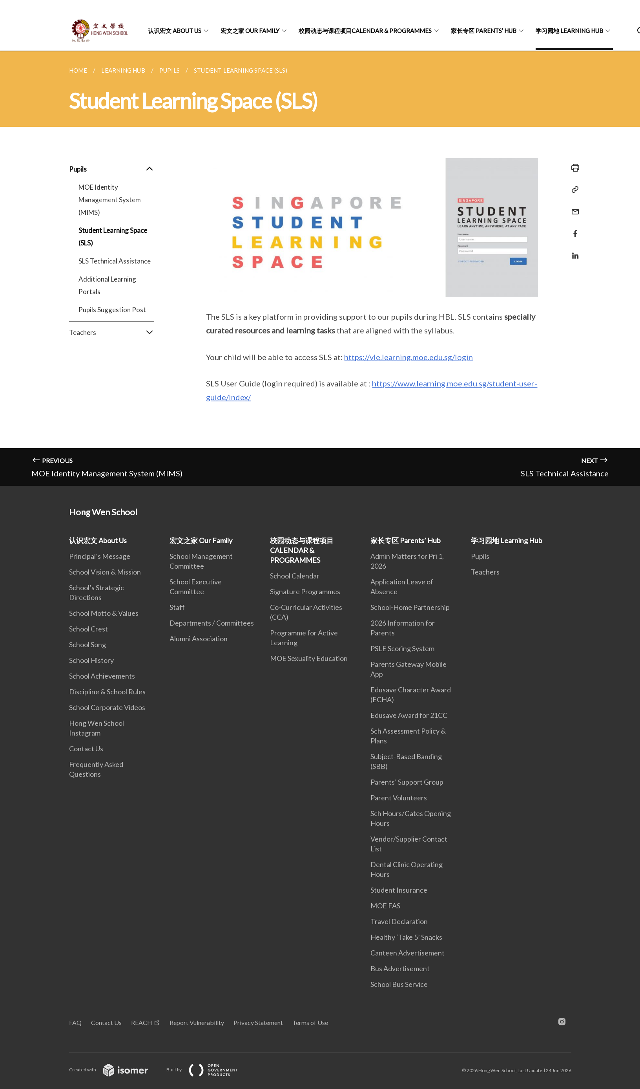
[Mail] (572, 206)
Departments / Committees (212, 623)
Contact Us (86, 748)
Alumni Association (199, 638)
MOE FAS (385, 905)
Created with (114, 1070)
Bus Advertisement (400, 968)
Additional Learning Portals (107, 285)
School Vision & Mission (105, 571)
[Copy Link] (572, 189)
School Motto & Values (104, 613)
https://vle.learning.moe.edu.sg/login (408, 357)
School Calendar (294, 575)
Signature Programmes (305, 591)
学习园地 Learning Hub (569, 30)
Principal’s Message (99, 556)
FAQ (75, 1022)
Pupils (111, 169)
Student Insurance (398, 890)
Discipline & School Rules (107, 691)
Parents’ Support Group (406, 782)
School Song (87, 644)
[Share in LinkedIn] (572, 250)
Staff (177, 607)
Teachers (111, 332)
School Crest (88, 628)
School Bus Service (399, 984)
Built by (208, 1070)
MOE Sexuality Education (309, 658)
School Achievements (102, 676)
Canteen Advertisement (407, 952)
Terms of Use (310, 1022)
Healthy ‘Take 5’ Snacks (406, 937)
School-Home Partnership (410, 607)
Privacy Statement (258, 1022)
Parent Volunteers (398, 797)
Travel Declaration (399, 921)
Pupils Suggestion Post (112, 310)
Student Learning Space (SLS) (112, 236)
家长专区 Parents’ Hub (483, 30)
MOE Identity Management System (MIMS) (109, 199)
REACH (141, 1022)
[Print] (572, 167)
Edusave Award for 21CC (408, 715)
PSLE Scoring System (402, 648)
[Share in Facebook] (572, 228)
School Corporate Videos (107, 707)
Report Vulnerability (197, 1022)
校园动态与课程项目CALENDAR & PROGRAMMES (365, 30)
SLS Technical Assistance (114, 261)
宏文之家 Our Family (250, 30)
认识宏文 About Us (174, 30)
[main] (320, 268)
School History (91, 660)
